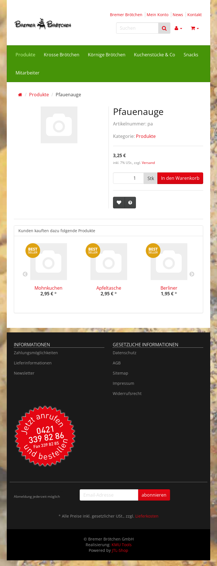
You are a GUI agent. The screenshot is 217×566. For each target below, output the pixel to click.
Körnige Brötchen (106, 55)
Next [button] (192, 274)
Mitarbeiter (28, 73)
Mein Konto (157, 14)
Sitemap (120, 373)
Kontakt (194, 14)
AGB (117, 363)
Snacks (191, 55)
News (178, 14)
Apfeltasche (108, 288)
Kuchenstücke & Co (154, 55)
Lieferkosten (147, 516)
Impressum (123, 383)
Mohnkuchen (48, 288)
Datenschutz (124, 352)
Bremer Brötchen (126, 14)
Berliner (168, 288)
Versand (148, 162)
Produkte (25, 55)
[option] (48, 274)
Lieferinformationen (33, 363)
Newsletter (24, 373)
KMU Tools (122, 544)
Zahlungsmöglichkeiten (36, 352)
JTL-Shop (120, 550)
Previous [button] (25, 274)
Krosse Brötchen (61, 55)
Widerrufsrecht (127, 393)
